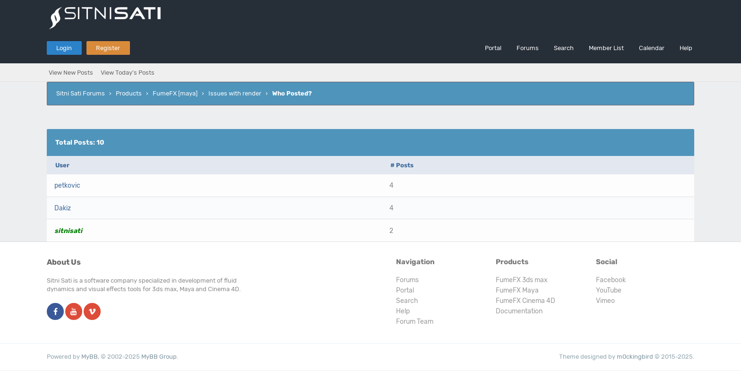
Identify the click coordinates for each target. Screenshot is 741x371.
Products (129, 93)
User (62, 165)
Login (64, 48)
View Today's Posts (128, 72)
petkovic (67, 185)
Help (686, 48)
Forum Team (414, 322)
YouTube (608, 290)
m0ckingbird (635, 356)
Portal (493, 48)
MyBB (89, 356)
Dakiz (62, 208)
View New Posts (71, 72)
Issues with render (234, 93)
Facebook (611, 280)
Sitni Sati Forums (80, 93)
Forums (528, 48)
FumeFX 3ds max (522, 280)
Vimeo (605, 301)
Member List (606, 48)
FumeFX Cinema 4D (525, 301)
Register (108, 48)
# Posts (402, 165)
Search (564, 48)
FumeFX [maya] (175, 93)
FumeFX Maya (517, 290)
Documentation (519, 311)
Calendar (651, 48)
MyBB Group (159, 356)
